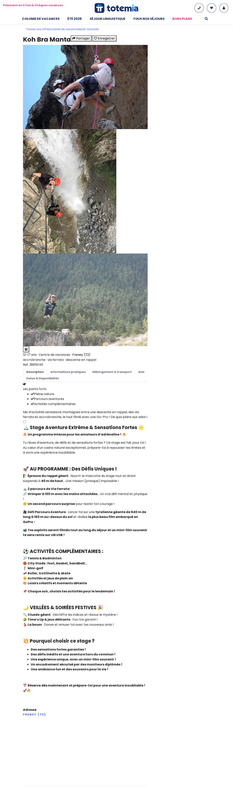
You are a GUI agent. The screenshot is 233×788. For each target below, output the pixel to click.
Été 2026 (74, 19)
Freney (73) (81, 354)
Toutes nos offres (38, 29)
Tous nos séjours (149, 19)
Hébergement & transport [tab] (112, 372)
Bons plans (182, 19)
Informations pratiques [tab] (68, 372)
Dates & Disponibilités (42, 378)
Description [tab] (35, 372)
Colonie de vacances (41, 19)
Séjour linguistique (107, 19)
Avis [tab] (141, 372)
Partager (81, 38)
